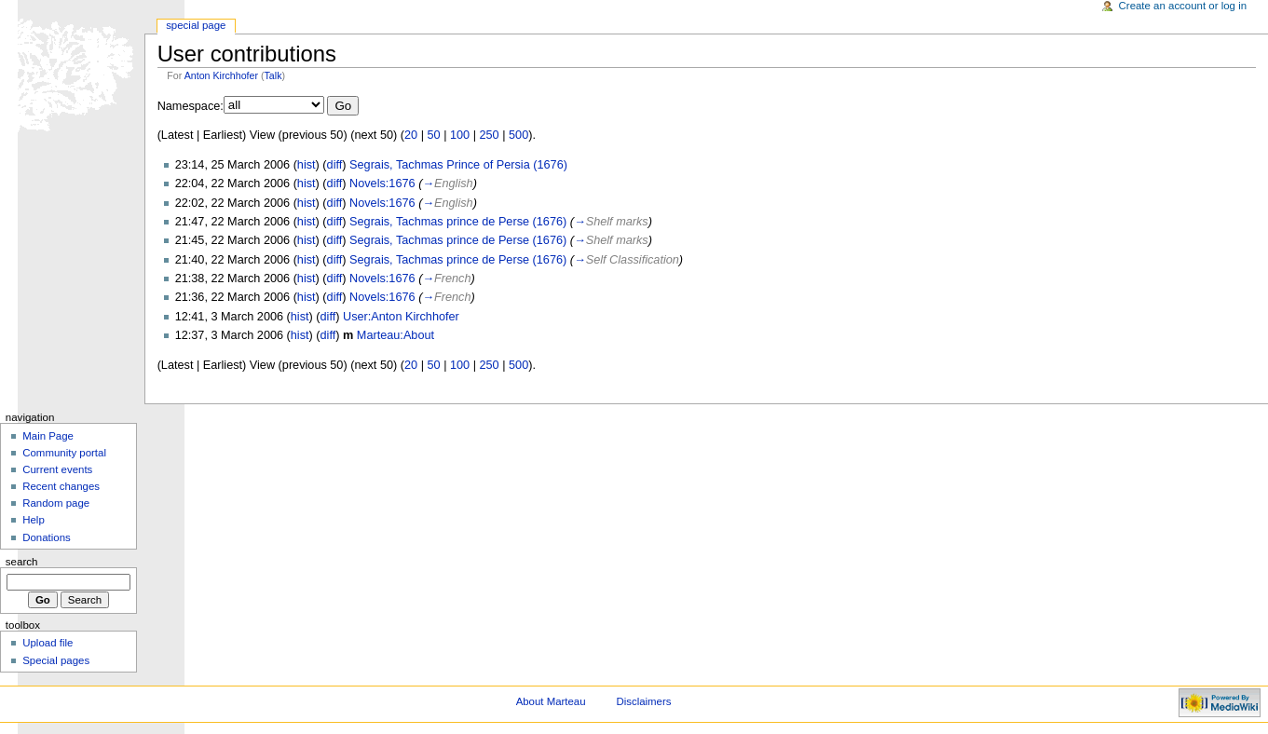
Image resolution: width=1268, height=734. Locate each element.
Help (33, 519)
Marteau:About (395, 335)
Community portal (64, 452)
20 (410, 135)
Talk (273, 75)
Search (22, 561)
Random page (55, 503)
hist (306, 164)
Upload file (47, 642)
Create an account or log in (1183, 5)
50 (433, 135)
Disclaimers (643, 701)
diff (335, 164)
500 (518, 135)
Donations (46, 537)
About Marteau (551, 701)
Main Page (48, 436)
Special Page (195, 25)
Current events (57, 469)
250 (489, 135)
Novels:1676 (382, 183)
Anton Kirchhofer (221, 75)
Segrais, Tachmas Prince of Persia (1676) (458, 164)
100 (460, 135)
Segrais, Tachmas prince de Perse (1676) (457, 221)
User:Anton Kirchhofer (401, 316)
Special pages (55, 660)
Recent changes (61, 486)
